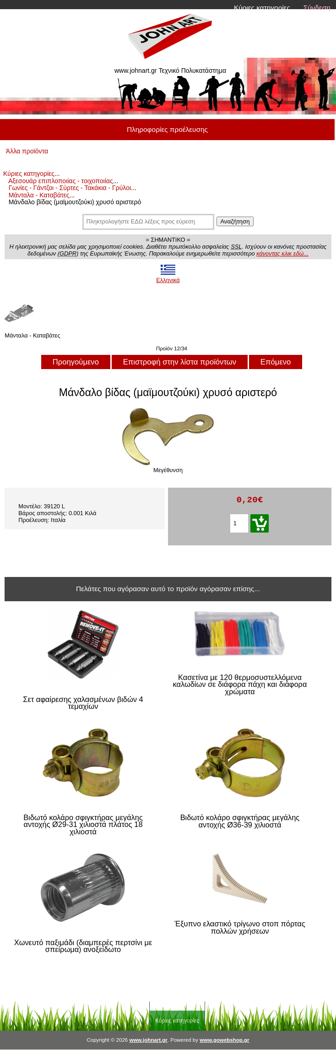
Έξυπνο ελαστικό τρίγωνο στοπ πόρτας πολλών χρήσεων (239, 927)
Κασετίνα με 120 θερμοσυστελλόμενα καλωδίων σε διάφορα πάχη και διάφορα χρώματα (240, 684)
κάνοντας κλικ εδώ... (282, 253)
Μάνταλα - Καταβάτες (39, 195)
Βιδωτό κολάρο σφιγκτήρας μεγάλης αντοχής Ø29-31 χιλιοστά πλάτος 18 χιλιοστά (83, 824)
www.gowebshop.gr (224, 1040)
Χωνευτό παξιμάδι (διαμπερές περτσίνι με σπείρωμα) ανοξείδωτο (83, 946)
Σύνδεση (317, 7)
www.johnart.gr (148, 1040)
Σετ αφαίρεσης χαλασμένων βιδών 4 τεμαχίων (83, 703)
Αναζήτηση (234, 221)
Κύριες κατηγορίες (262, 7)
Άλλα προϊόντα (27, 151)
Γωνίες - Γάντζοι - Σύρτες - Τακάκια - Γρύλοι (70, 187)
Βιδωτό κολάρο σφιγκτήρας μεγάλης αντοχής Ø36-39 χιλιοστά (240, 821)
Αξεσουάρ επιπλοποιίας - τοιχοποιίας (60, 181)
